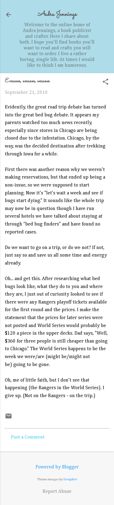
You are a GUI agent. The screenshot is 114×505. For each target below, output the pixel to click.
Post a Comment (28, 437)
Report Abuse (57, 491)
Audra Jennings (57, 14)
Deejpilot (70, 479)
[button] (105, 82)
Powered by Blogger (57, 467)
